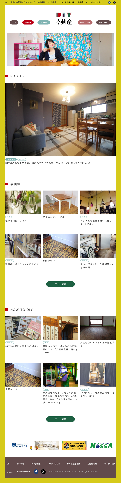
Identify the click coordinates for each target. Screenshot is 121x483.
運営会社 (10, 472)
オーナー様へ (96, 2)
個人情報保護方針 (23, 471)
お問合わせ (82, 2)
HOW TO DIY (85, 22)
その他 (21, 159)
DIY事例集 (43, 22)
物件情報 (28, 22)
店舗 (46, 342)
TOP (14, 22)
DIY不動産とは (67, 2)
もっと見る (60, 284)
